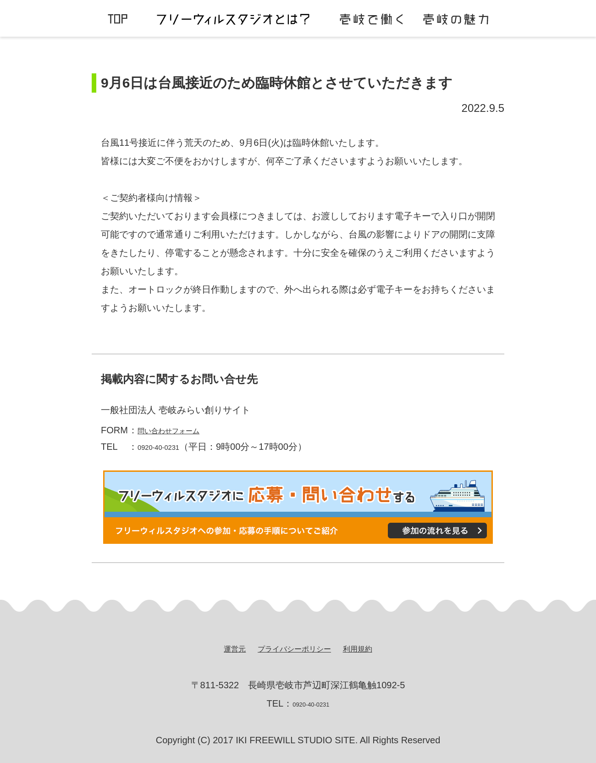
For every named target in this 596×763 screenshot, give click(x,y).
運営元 (222, 648)
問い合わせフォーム (179, 430)
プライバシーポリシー (293, 648)
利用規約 (369, 648)
